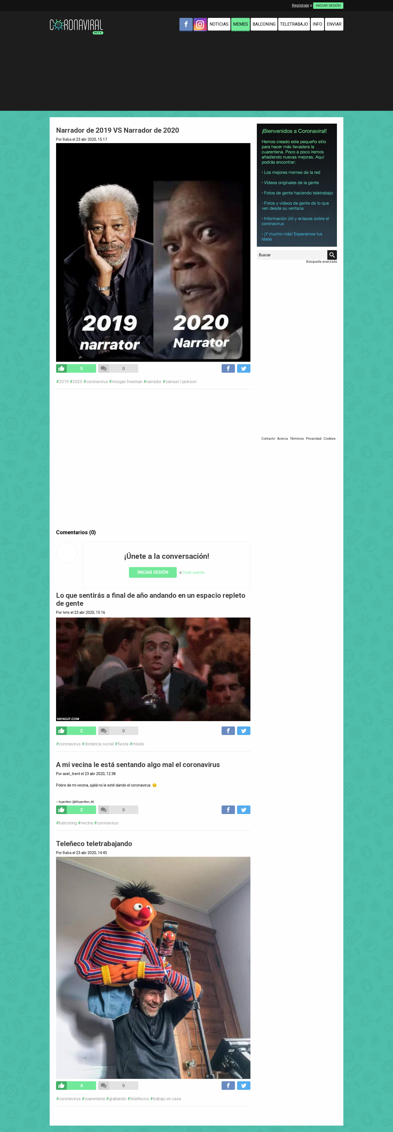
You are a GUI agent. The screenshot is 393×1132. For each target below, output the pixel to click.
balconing (68, 823)
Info (317, 24)
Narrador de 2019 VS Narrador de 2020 (117, 130)
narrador (154, 381)
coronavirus (97, 381)
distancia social (99, 743)
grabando (117, 1098)
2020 (77, 381)
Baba (67, 139)
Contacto (268, 439)
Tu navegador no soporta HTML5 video (153, 669)
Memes (240, 24)
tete (66, 612)
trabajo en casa (167, 1098)
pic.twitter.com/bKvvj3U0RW (153, 790)
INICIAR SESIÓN (328, 5)
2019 (64, 381)
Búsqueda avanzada (321, 262)
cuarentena (95, 1098)
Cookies (330, 439)
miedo (138, 743)
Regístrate (300, 5)
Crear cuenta (193, 572)
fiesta (123, 743)
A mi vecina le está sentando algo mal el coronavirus (138, 765)
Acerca (282, 439)
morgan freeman (127, 381)
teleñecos (139, 1098)
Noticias (219, 24)
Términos (297, 439)
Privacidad (313, 439)
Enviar (334, 24)
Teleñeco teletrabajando (94, 844)
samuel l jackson (181, 381)
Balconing (264, 24)
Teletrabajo (294, 24)
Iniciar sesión (152, 572)
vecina (87, 823)
